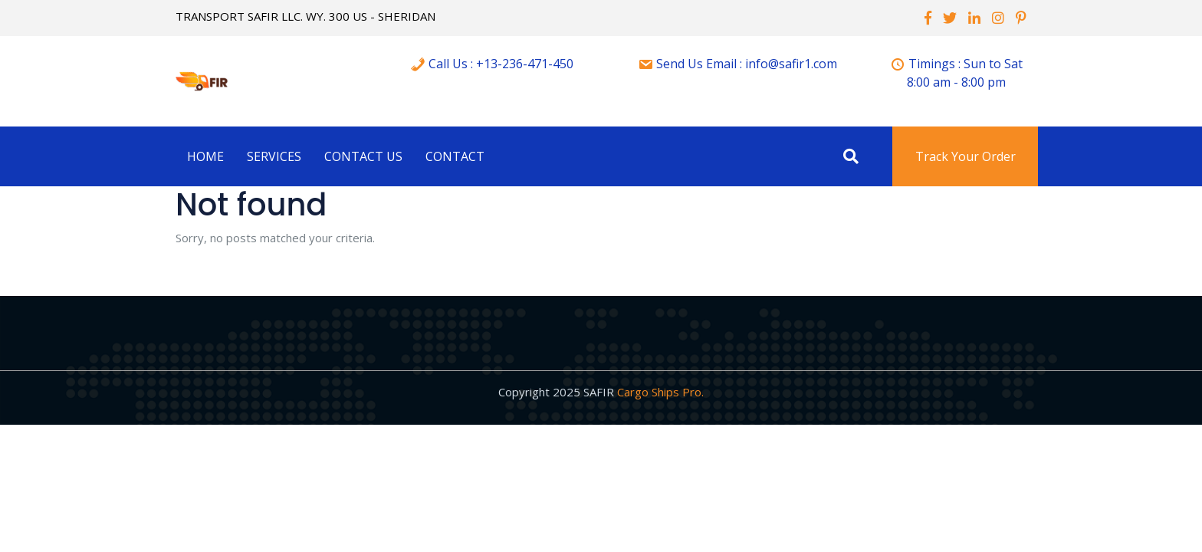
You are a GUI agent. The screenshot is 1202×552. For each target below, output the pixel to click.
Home (205, 156)
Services (274, 156)
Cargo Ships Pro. (660, 391)
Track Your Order (965, 156)
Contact (454, 156)
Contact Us (363, 156)
